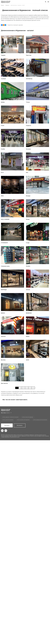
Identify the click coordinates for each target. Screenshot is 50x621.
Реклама (6, 425)
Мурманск (7, 5)
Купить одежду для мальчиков (40, 419)
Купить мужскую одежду (7, 419)
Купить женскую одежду (27, 417)
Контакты (19, 425)
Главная (2, 5)
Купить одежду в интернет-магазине (10, 417)
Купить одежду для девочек (23, 419)
